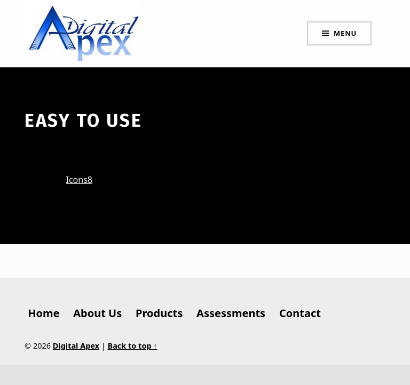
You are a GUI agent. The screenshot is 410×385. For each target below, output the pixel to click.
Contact (300, 313)
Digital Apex (76, 346)
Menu (345, 33)
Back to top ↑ (132, 346)
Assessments (230, 313)
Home (43, 313)
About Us (97, 313)
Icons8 (79, 180)
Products (159, 313)
